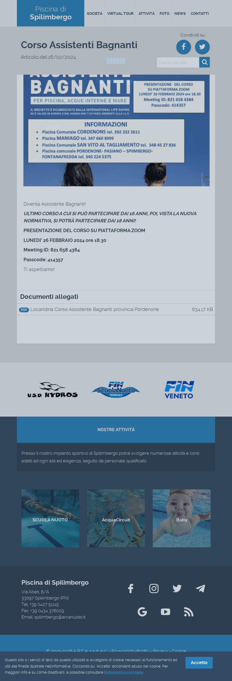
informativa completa (124, 673)
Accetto (199, 663)
